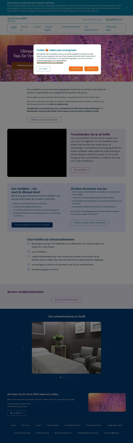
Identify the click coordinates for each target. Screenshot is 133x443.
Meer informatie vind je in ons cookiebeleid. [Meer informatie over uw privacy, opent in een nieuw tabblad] (50, 63)
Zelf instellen (43, 69)
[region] (67, 59)
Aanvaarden (91, 69)
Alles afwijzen (75, 69)
